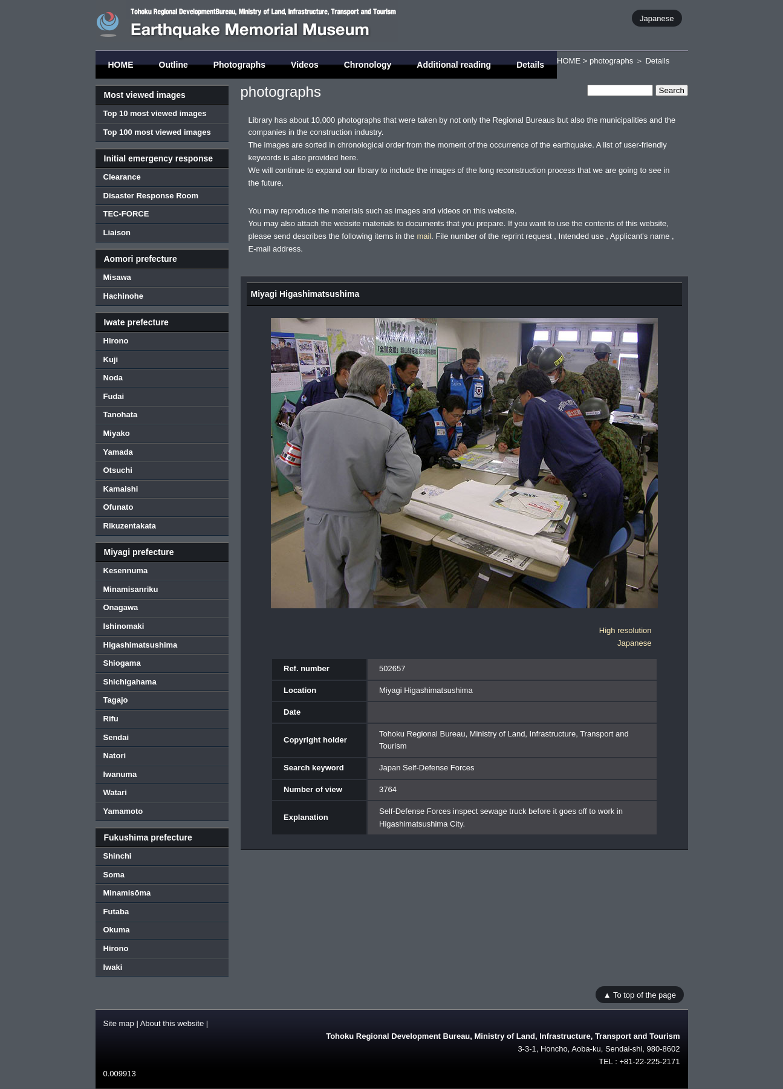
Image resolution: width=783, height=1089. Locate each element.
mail (424, 236)
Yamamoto (123, 811)
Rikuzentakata (129, 525)
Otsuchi (117, 470)
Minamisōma (127, 892)
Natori (114, 755)
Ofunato (118, 507)
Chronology (368, 65)
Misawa (117, 277)
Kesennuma (125, 570)
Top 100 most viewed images (157, 132)
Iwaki (113, 967)
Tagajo (115, 699)
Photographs (239, 65)
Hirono (116, 340)
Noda (113, 377)
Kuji (111, 359)
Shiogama (122, 663)
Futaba (116, 911)
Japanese (657, 17)
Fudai (114, 396)
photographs (611, 60)
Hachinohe (123, 296)
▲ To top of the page (639, 994)
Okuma (116, 929)
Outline (173, 65)
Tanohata (120, 414)
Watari (115, 792)
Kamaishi (120, 488)
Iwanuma (120, 774)
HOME (121, 65)
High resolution (625, 630)
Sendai (116, 737)
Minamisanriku (130, 589)
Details (530, 65)
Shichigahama (130, 681)
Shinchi (117, 855)
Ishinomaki (124, 626)
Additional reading (454, 65)
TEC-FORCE (126, 213)
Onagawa (120, 607)
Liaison (117, 232)
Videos (305, 65)
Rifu (111, 718)
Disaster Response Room (151, 195)
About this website (172, 1023)
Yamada (118, 452)
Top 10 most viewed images (155, 113)
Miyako (116, 433)
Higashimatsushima (140, 644)
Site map (118, 1023)
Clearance (122, 176)
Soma (114, 874)
